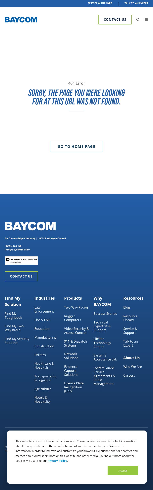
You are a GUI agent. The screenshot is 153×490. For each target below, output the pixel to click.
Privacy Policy (57, 461)
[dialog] (77, 457)
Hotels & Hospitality (42, 399)
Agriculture (42, 389)
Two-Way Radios (76, 307)
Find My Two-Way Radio (14, 328)
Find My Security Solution (17, 341)
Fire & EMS (42, 320)
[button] (138, 19)
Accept (123, 470)
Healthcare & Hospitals (44, 365)
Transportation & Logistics (45, 378)
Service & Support (100, 3)
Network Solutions (71, 356)
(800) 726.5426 (13, 245)
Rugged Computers (72, 318)
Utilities (40, 355)
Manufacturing (45, 337)
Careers (129, 375)
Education (42, 328)
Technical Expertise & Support (102, 326)
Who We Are (132, 366)
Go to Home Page (76, 146)
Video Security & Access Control (76, 330)
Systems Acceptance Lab (105, 357)
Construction (44, 346)
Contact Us (115, 19)
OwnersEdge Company (22, 238)
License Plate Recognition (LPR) (74, 387)
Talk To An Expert (136, 3)
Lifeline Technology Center (102, 343)
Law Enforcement (44, 309)
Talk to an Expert (130, 343)
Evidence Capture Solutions (71, 370)
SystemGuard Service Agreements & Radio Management (104, 376)
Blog (126, 307)
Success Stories (105, 313)
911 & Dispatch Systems (75, 343)
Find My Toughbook (13, 315)
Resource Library (130, 318)
